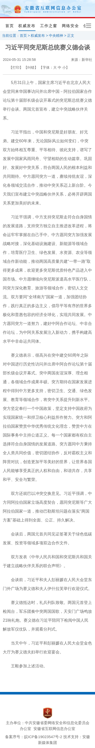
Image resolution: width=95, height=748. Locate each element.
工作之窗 (48, 26)
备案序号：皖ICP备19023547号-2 (33, 737)
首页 (9, 26)
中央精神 (56, 35)
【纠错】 (31, 67)
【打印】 (16, 67)
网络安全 (70, 26)
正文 (70, 35)
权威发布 (26, 26)
